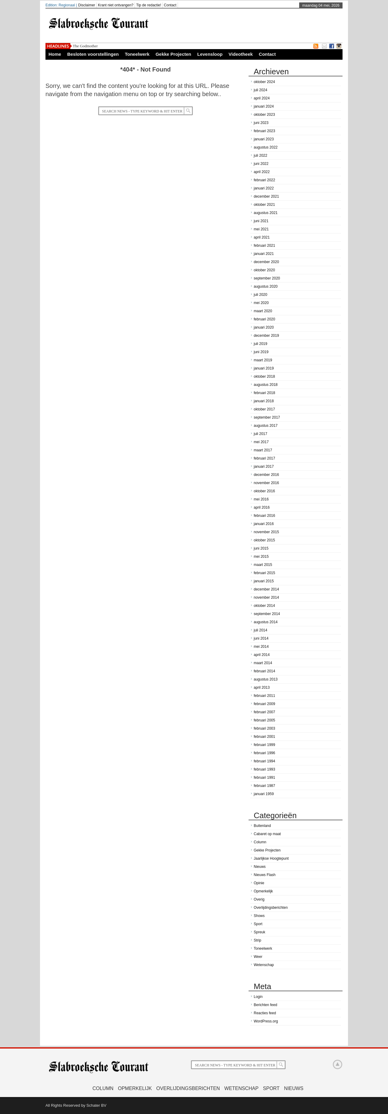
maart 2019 (263, 360)
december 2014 (266, 589)
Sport (258, 924)
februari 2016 (264, 516)
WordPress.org (266, 1021)
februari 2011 (264, 696)
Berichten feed (265, 1005)
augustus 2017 (266, 425)
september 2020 (267, 278)
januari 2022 (264, 188)
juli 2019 (260, 344)
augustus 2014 (266, 622)
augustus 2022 (266, 147)
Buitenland (262, 826)
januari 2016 (264, 524)
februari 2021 (264, 245)
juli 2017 (260, 434)
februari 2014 (264, 671)
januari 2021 (264, 254)
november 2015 (266, 532)
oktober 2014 (264, 606)
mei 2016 (261, 499)
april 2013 (262, 687)
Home (54, 54)
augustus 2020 (266, 286)
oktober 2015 (264, 540)
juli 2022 (260, 155)
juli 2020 (260, 295)
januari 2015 (264, 581)
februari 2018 (264, 393)
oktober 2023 (264, 114)
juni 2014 (261, 638)
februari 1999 (264, 745)
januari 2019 (264, 368)
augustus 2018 (266, 385)
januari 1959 (264, 794)
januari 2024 (264, 106)
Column (260, 842)
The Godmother (85, 46)
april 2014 (262, 655)
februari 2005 (264, 720)
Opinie (259, 883)
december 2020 (266, 262)
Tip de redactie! (148, 5)
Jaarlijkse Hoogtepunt (271, 858)
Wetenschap (264, 965)
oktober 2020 (264, 270)
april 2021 (262, 237)
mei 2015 (261, 556)
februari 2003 (264, 728)
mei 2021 (261, 229)
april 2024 (262, 98)
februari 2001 (264, 736)
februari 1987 (264, 786)
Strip (257, 940)
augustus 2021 (266, 213)
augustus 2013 (266, 679)
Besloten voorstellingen (93, 54)
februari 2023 (264, 131)
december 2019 (266, 335)
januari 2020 (264, 327)
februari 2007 (264, 712)
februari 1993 (264, 769)
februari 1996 (264, 753)
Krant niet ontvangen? (115, 5)
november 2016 (266, 483)
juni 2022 (261, 164)
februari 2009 (264, 704)
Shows (259, 916)
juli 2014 (260, 630)
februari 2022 (264, 180)
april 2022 (262, 172)
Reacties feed (265, 1013)
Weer (258, 957)
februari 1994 (264, 761)
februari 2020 (264, 319)
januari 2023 (264, 139)
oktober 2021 (264, 204)
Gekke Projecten (173, 54)
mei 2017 (261, 442)
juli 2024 (260, 90)
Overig (259, 899)
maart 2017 (263, 450)
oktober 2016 (264, 491)
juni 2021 (261, 221)
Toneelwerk (137, 54)
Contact (170, 5)
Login (258, 997)
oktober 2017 (264, 409)
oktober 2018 (264, 376)
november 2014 (266, 597)
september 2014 (267, 614)
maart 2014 (263, 663)
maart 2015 (263, 565)
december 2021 (266, 196)
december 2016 (266, 475)
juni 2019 (261, 352)
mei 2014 (261, 646)
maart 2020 (263, 311)
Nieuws (260, 867)
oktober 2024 (264, 82)
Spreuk (259, 932)
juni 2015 (261, 548)
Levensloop (209, 54)
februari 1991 (264, 777)
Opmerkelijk (263, 891)
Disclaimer (86, 5)
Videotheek (241, 54)
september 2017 (267, 417)
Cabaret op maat (267, 834)
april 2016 (262, 507)
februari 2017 (264, 458)
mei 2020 (261, 303)
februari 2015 (264, 573)
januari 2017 (264, 466)
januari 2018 (264, 401)
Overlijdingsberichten (271, 907)
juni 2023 (261, 123)
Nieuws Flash (265, 875)
